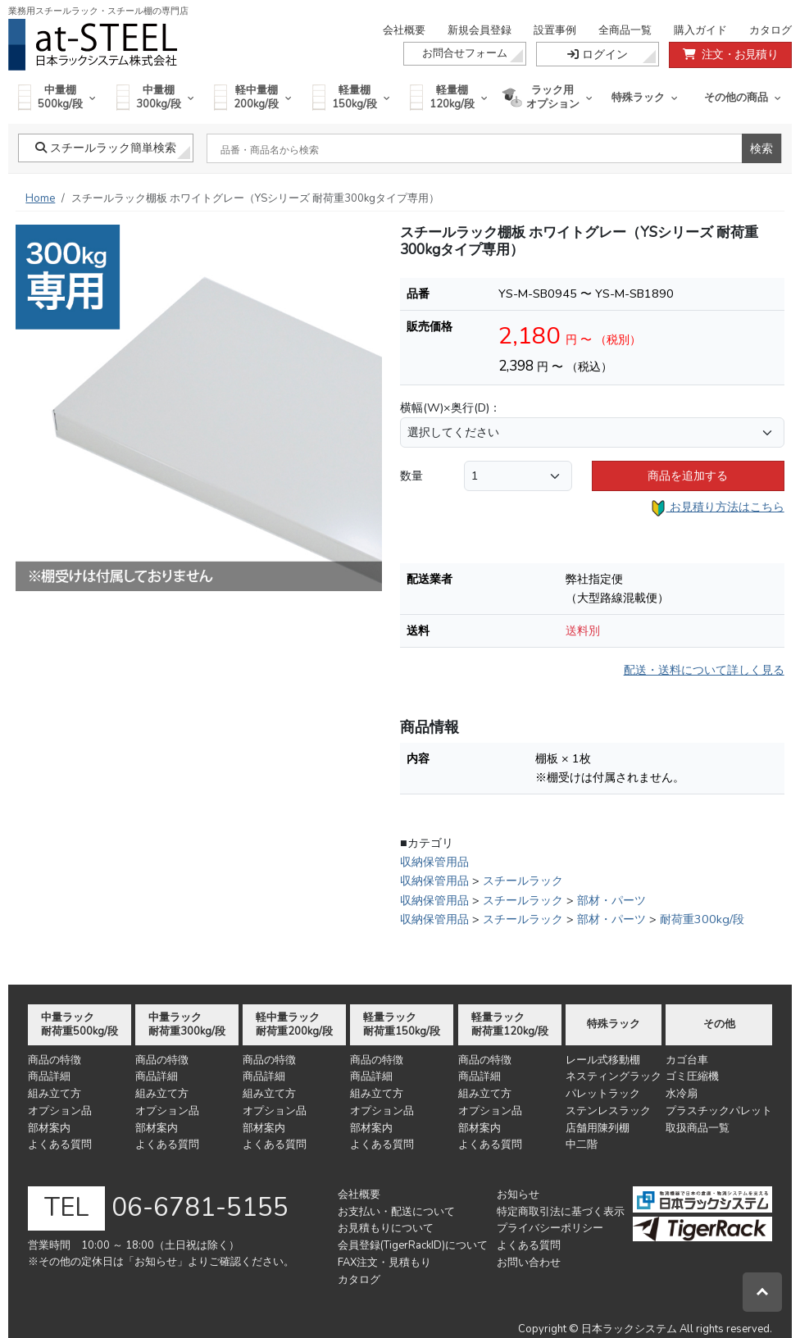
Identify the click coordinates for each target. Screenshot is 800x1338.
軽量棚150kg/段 (351, 97)
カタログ (770, 30)
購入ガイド (700, 30)
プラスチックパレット (719, 1111)
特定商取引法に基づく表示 (561, 1211)
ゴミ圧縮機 (692, 1076)
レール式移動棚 (603, 1060)
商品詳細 (49, 1076)
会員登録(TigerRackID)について (413, 1245)
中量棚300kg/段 (155, 97)
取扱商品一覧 (698, 1128)
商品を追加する (688, 475)
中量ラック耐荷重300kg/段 (186, 1025)
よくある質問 (60, 1144)
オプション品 (60, 1111)
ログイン (597, 54)
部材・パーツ (611, 900)
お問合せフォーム (464, 53)
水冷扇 (682, 1093)
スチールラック (523, 880)
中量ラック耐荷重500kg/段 (79, 1025)
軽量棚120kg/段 (449, 97)
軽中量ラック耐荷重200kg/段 (294, 1025)
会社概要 (404, 30)
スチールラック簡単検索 (105, 148)
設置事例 (555, 30)
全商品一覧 (625, 30)
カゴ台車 (687, 1060)
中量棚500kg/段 (57, 97)
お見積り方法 (717, 508)
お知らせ (518, 1194)
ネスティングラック (613, 1076)
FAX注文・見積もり (384, 1262)
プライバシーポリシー (550, 1228)
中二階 (582, 1144)
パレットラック (603, 1093)
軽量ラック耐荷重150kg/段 (401, 1025)
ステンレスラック (608, 1111)
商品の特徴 (54, 1060)
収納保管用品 (434, 861)
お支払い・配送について (396, 1211)
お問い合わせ (529, 1262)
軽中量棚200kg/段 (253, 97)
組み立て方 (54, 1093)
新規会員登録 (479, 30)
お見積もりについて (386, 1228)
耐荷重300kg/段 (702, 919)
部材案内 (49, 1128)
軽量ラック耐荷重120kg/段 (509, 1025)
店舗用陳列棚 (598, 1128)
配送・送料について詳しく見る (704, 670)
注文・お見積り (730, 54)
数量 (411, 475)
